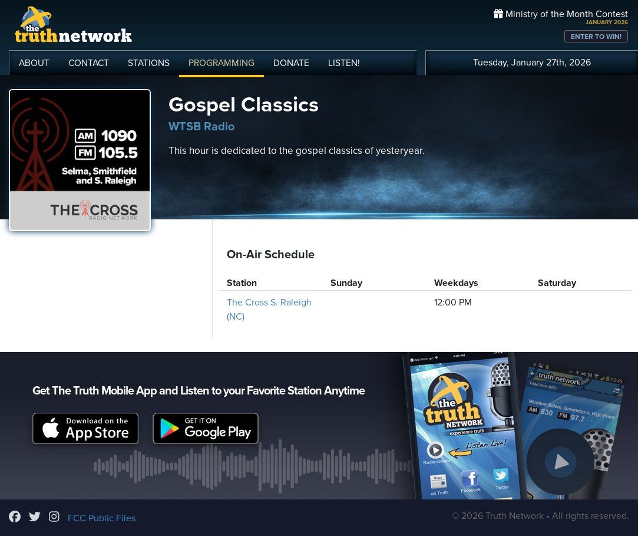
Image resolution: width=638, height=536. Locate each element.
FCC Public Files (101, 518)
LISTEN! (344, 63)
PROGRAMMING (221, 63)
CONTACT (88, 63)
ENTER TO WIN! (596, 36)
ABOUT (34, 63)
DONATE (291, 63)
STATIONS (149, 63)
